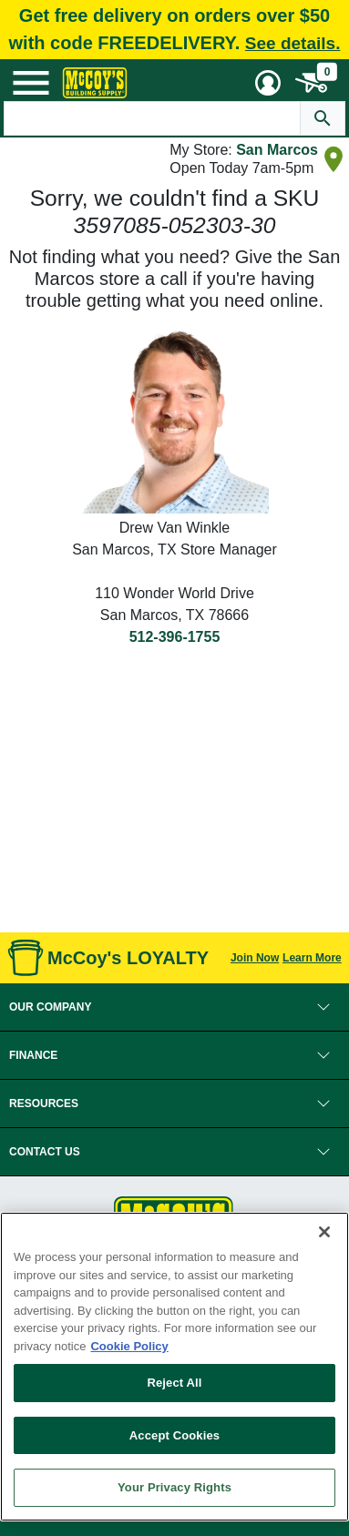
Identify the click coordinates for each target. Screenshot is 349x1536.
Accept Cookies (174, 1435)
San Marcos (277, 150)
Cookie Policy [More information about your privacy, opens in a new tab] (129, 1346)
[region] (174, 1366)
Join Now (255, 957)
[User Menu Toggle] (268, 83)
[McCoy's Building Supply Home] (95, 82)
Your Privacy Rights (174, 1487)
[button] (174, 1007)
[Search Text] (152, 118)
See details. (293, 43)
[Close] (324, 1232)
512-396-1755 (175, 637)
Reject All (174, 1382)
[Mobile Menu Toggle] (31, 83)
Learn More (312, 957)
